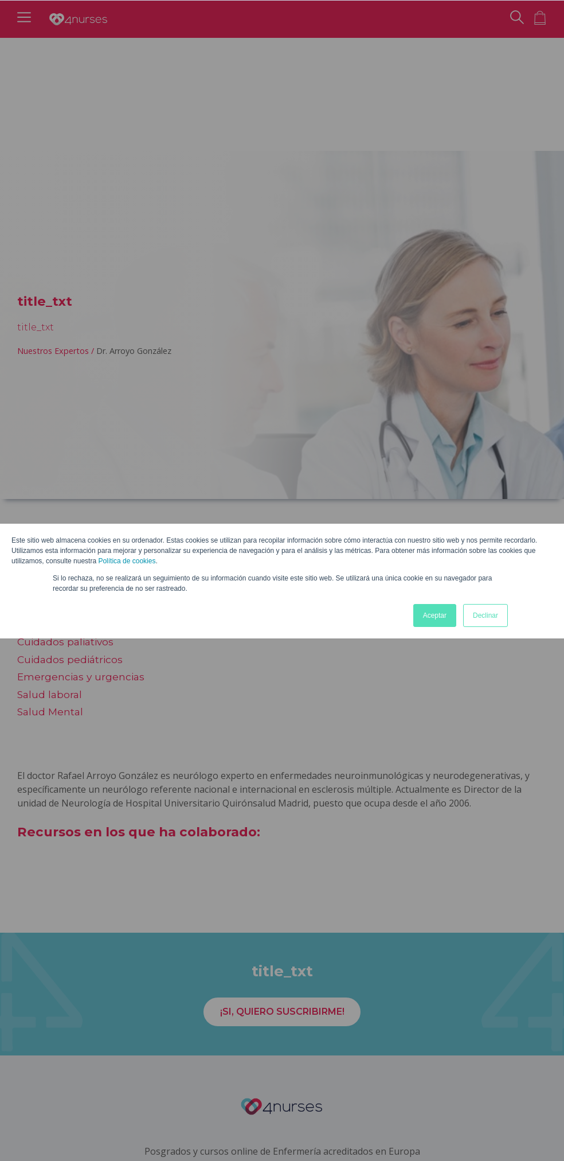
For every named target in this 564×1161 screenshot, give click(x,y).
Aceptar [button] (434, 615)
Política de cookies (126, 561)
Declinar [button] (485, 615)
